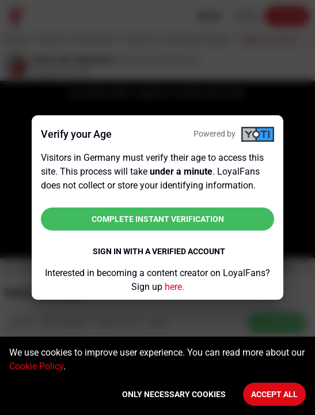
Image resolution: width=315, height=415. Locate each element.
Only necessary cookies (174, 394)
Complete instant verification (158, 219)
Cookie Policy (36, 366)
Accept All (274, 394)
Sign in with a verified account (159, 251)
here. (174, 286)
